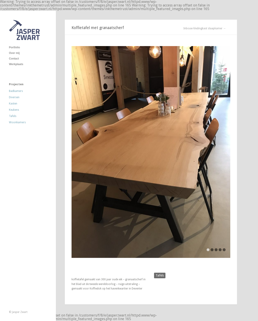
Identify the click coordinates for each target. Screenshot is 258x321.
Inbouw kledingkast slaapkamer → (204, 28)
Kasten (13, 103)
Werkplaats (16, 64)
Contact (14, 58)
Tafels (12, 116)
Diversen (14, 97)
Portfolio (14, 47)
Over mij (14, 53)
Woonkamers (17, 122)
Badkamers (16, 91)
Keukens (14, 109)
